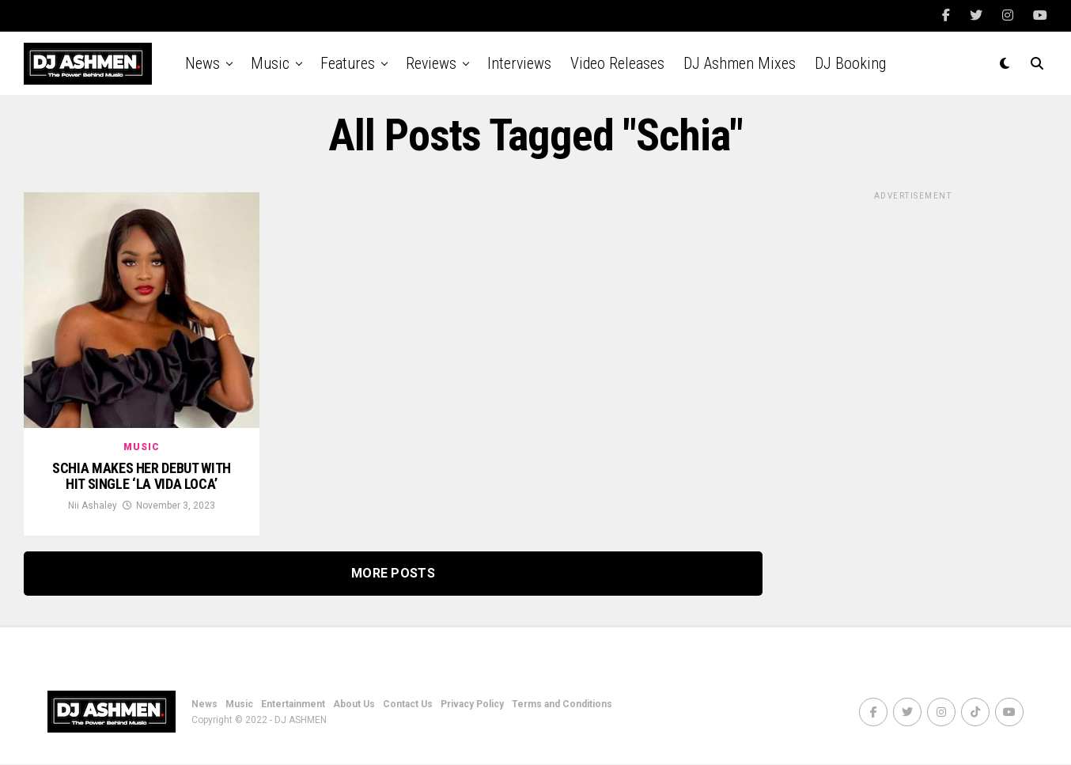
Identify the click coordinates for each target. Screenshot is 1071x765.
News (202, 63)
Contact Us (408, 704)
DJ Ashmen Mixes (739, 63)
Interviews (519, 63)
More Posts (393, 573)
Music (270, 63)
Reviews (431, 63)
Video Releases (617, 63)
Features (347, 63)
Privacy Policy (472, 704)
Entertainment (293, 704)
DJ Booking (850, 63)
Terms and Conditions (562, 704)
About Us (354, 704)
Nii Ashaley (92, 506)
